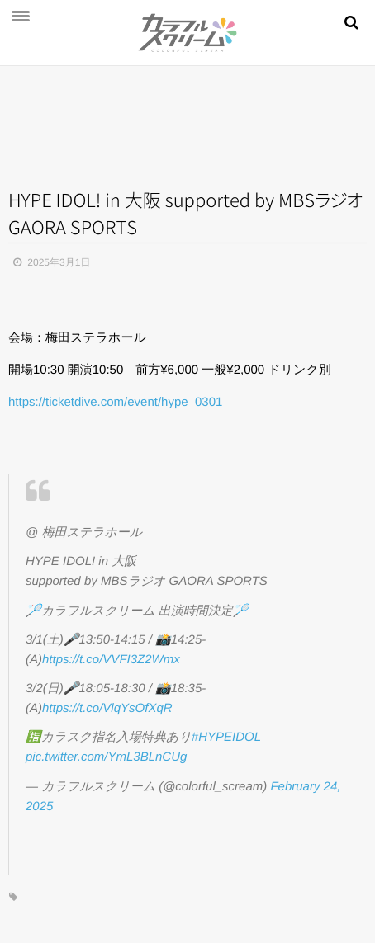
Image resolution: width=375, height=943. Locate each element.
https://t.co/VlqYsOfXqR (107, 708)
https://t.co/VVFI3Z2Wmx (111, 660)
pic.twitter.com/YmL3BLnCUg (106, 757)
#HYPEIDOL (226, 737)
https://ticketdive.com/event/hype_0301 (115, 402)
